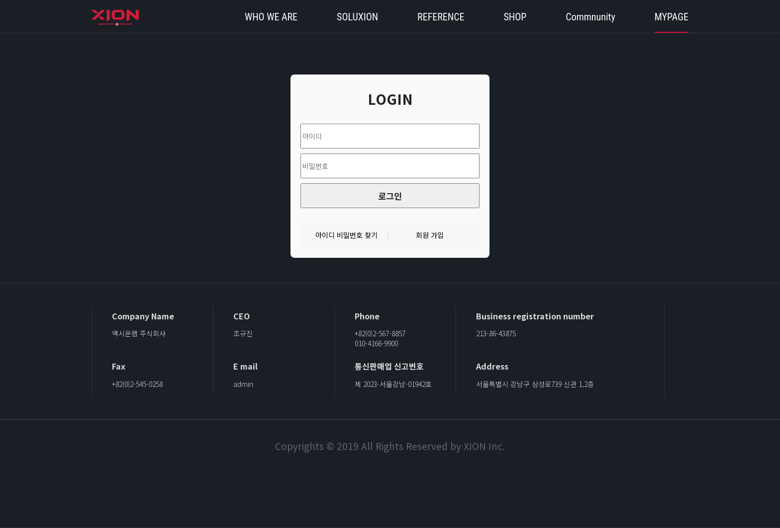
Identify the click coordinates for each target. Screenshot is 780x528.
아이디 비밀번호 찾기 (346, 235)
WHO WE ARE (271, 17)
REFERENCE (440, 17)
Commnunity (590, 17)
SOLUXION (357, 17)
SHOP (514, 17)
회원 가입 (430, 235)
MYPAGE (671, 17)
